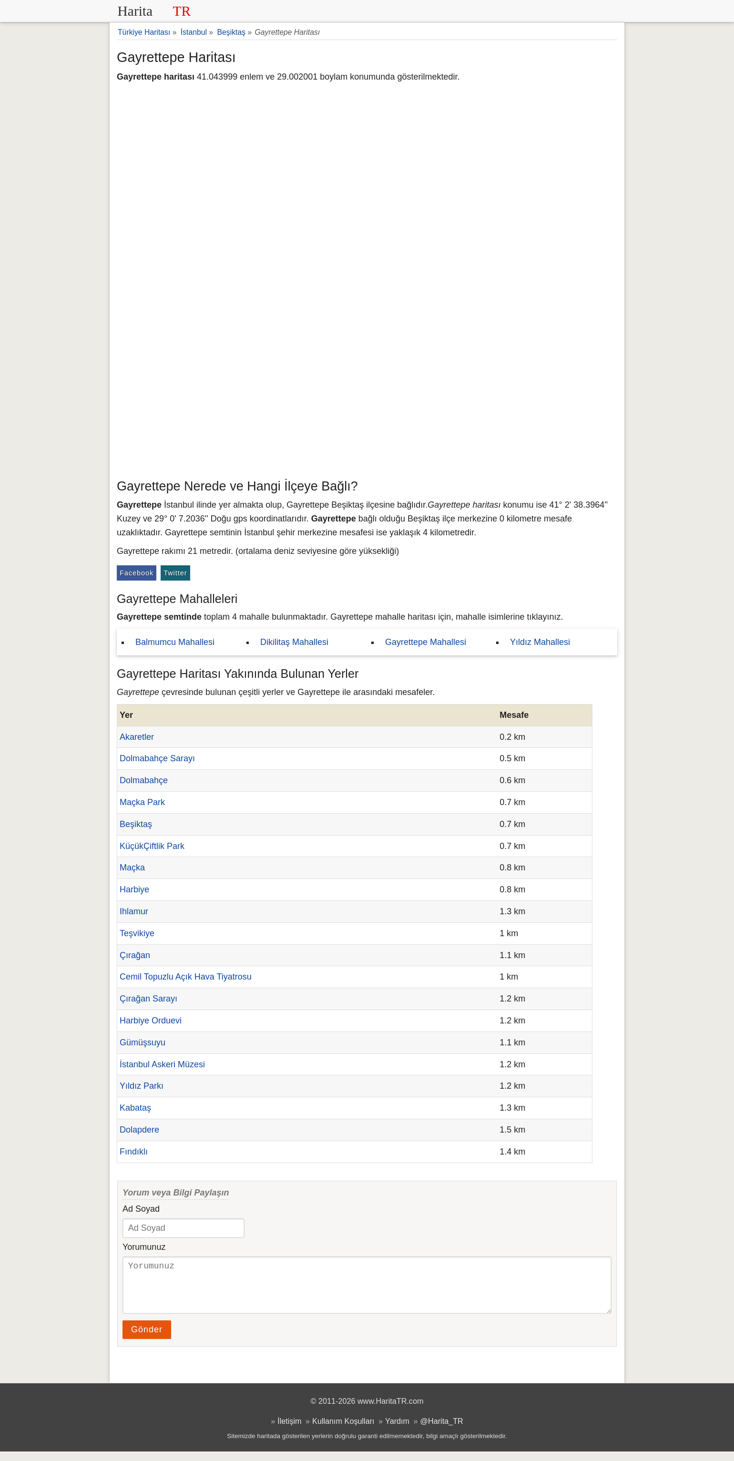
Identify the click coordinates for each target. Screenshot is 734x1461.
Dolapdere (139, 1129)
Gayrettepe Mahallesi (425, 642)
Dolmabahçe (144, 780)
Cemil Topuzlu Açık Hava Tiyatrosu (186, 976)
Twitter (175, 573)
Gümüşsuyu (142, 1042)
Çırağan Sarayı (148, 998)
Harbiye (134, 889)
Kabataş (135, 1108)
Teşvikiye (137, 933)
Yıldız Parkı (141, 1086)
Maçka (132, 867)
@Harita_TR (441, 1430)
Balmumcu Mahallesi (174, 642)
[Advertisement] (367, 403)
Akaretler (137, 737)
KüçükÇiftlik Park (152, 846)
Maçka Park (142, 802)
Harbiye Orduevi (151, 1020)
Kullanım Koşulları (343, 1430)
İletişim (289, 1430)
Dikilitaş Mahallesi (294, 642)
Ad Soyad (141, 1209)
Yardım (397, 1430)
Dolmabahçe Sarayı (157, 758)
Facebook (136, 573)
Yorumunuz (143, 1247)
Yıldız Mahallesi (540, 642)
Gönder (147, 1339)
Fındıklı (134, 1151)
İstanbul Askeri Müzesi (162, 1064)
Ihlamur (134, 911)
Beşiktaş (136, 824)
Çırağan (135, 955)
